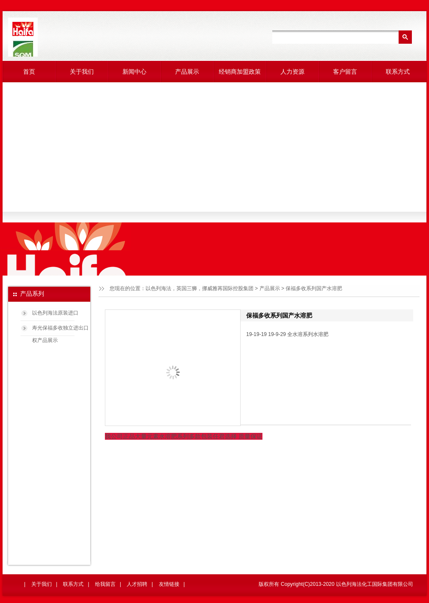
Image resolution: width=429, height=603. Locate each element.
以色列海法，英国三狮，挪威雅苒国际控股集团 (199, 288)
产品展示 (187, 71)
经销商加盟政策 (240, 71)
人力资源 (292, 71)
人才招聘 (137, 584)
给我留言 (105, 584)
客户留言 (345, 71)
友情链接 (169, 584)
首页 (29, 71)
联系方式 (398, 71)
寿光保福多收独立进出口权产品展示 (60, 331)
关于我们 (82, 71)
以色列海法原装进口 (55, 313)
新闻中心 (134, 71)
